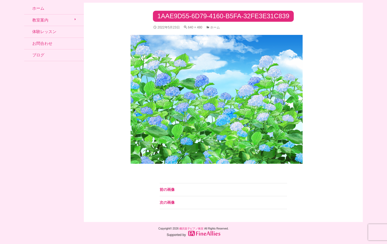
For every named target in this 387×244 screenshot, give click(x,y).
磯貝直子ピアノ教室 (191, 228)
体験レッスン (44, 31)
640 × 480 (195, 27)
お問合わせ (42, 43)
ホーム (215, 27)
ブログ (38, 55)
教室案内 (40, 20)
